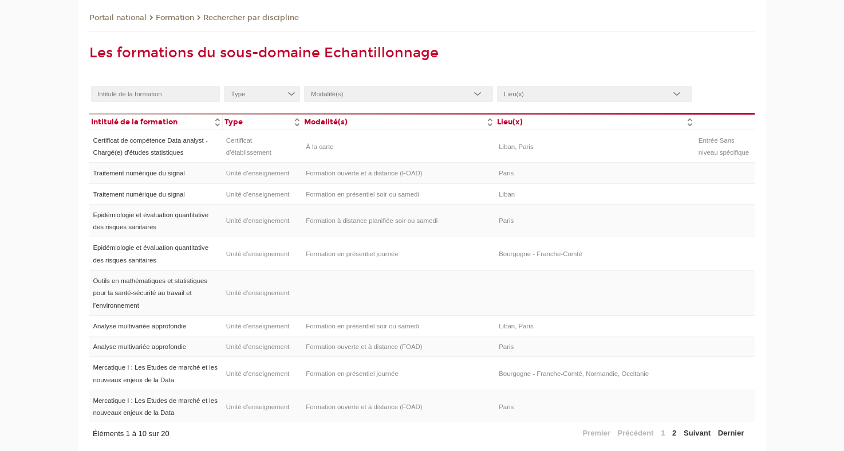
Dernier (731, 433)
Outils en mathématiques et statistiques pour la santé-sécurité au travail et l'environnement (150, 293)
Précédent (636, 433)
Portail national (118, 17)
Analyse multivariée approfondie (139, 326)
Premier (596, 433)
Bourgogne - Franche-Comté (540, 253)
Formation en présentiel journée (352, 253)
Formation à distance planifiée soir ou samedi (371, 220)
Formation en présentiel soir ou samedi (362, 194)
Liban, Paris (516, 146)
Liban (507, 194)
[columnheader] (155, 121)
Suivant (697, 433)
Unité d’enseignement (258, 173)
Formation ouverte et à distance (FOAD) (364, 173)
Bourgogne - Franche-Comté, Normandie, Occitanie (574, 373)
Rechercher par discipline (251, 17)
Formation (175, 17)
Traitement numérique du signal (138, 173)
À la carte (319, 146)
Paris (506, 173)
